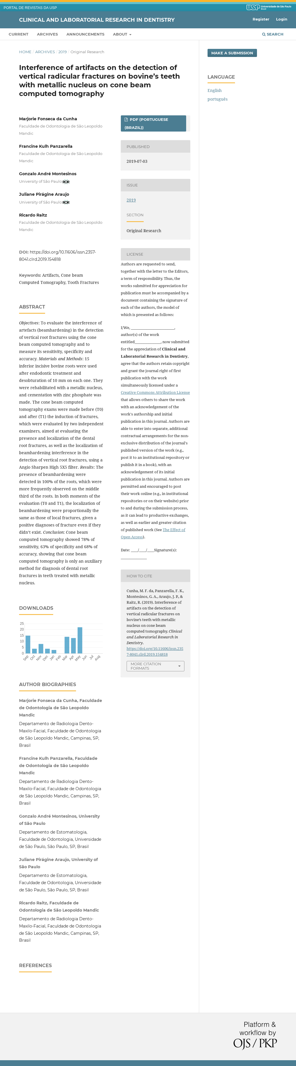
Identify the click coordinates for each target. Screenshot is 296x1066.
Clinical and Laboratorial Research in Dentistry (97, 19)
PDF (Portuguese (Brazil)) (146, 123)
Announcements (85, 34)
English (215, 90)
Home (25, 51)
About (120, 34)
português (217, 99)
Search (273, 34)
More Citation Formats (146, 666)
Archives (47, 34)
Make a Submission (232, 53)
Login (281, 19)
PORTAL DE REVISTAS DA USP (30, 8)
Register (261, 19)
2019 (62, 51)
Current (18, 34)
